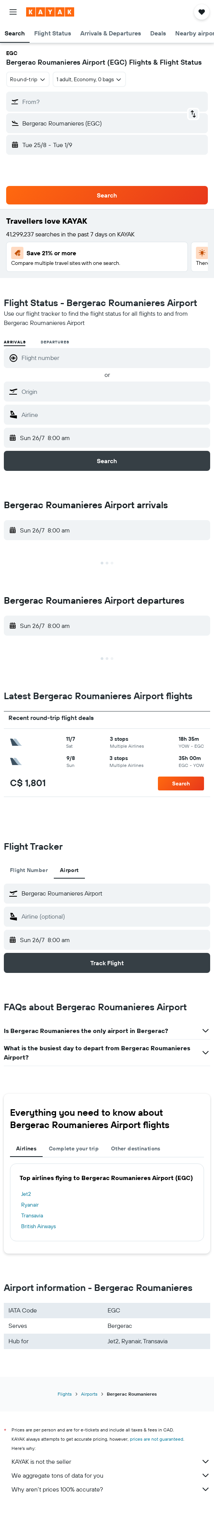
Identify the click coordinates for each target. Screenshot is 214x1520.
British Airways (38, 1226)
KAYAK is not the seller (111, 1461)
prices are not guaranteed (156, 1439)
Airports (89, 1394)
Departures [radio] (55, 342)
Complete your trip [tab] (74, 1148)
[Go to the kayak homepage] (50, 12)
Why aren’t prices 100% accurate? (111, 1489)
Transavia (32, 1215)
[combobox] (28, 79)
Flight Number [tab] (29, 870)
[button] (13, 11)
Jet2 (26, 1193)
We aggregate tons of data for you (111, 1475)
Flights (65, 1394)
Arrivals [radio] (14, 342)
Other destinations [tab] (136, 1148)
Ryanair (30, 1204)
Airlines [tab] (26, 1148)
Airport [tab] (69, 870)
